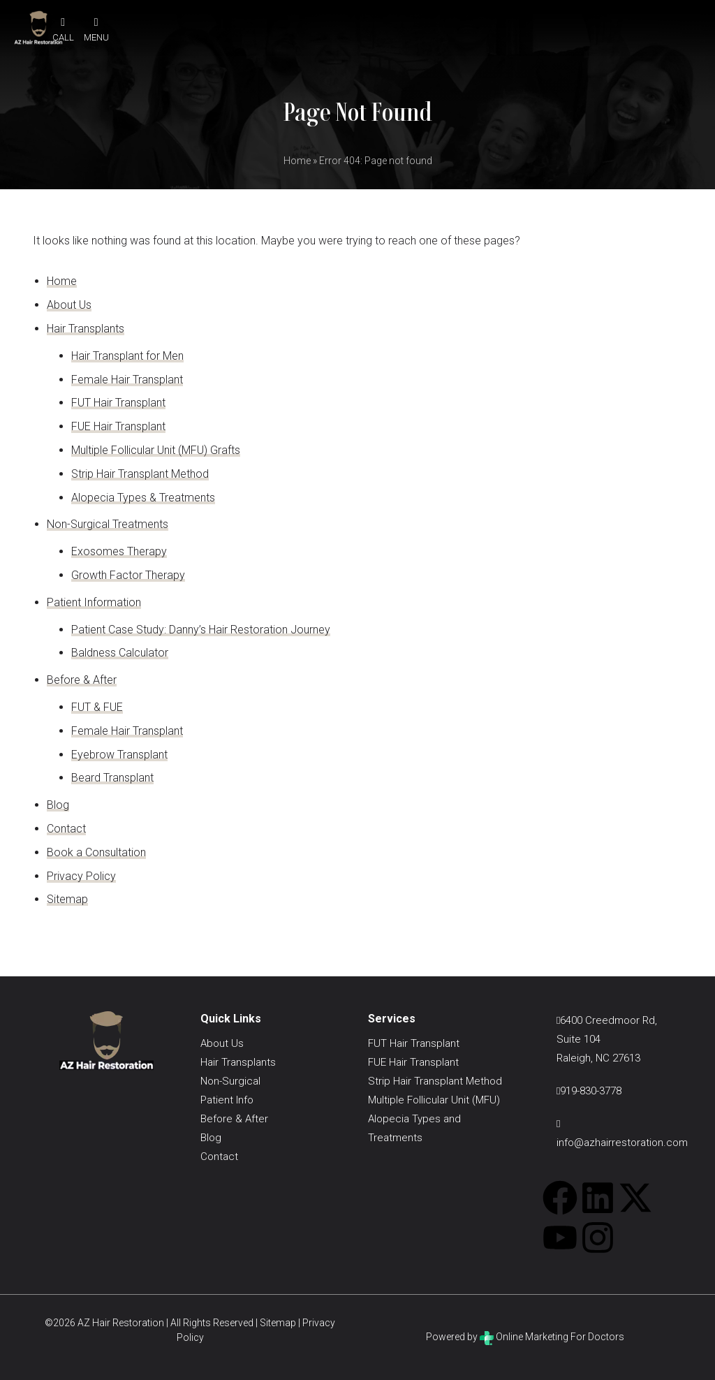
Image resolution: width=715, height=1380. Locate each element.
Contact (66, 828)
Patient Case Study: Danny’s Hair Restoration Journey (200, 629)
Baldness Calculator (119, 652)
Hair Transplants (85, 328)
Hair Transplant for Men (127, 355)
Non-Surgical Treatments (107, 524)
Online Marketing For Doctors (552, 1336)
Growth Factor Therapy (128, 575)
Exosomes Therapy (119, 551)
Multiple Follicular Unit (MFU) (434, 1100)
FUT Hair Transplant (118, 402)
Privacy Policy (81, 876)
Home (297, 160)
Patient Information (94, 602)
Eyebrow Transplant (119, 754)
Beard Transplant (112, 777)
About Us (69, 304)
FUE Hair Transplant (118, 426)
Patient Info (226, 1100)
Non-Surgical (230, 1081)
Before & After (82, 680)
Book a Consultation (96, 852)
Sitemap (67, 899)
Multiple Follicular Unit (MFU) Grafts (155, 450)
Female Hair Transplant (127, 379)
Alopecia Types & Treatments (143, 497)
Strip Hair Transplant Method (140, 473)
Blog (58, 805)
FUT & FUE (97, 707)
